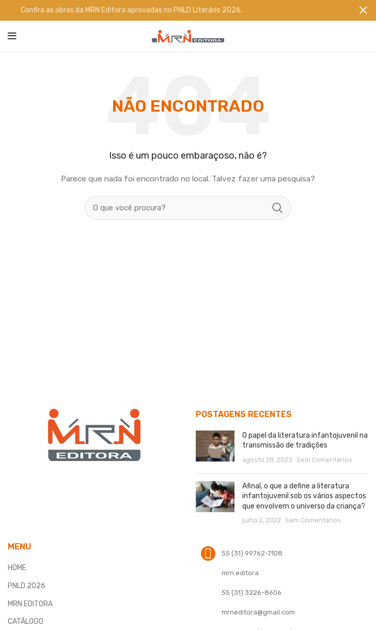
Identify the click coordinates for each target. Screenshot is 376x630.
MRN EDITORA (30, 603)
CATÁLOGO (25, 621)
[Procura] (188, 208)
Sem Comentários (324, 460)
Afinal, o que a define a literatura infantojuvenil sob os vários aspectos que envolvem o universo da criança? (304, 496)
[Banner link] (172, 10)
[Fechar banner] (363, 10)
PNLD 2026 (26, 585)
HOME (17, 567)
